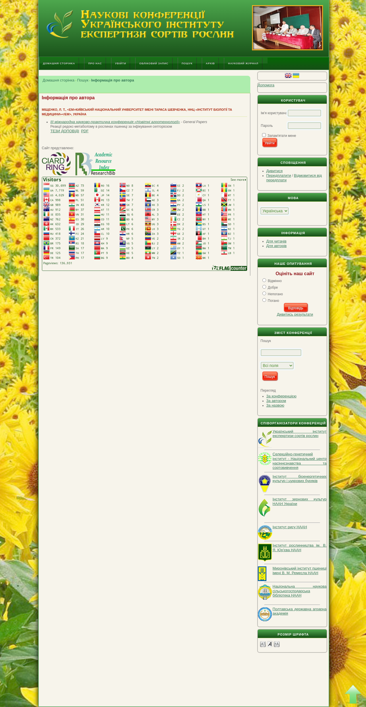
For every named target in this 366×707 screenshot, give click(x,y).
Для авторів (276, 246)
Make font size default (270, 643)
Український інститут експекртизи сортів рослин (300, 433)
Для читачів (276, 241)
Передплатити (278, 175)
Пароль (267, 126)
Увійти (120, 63)
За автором (276, 401)
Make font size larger (277, 643)
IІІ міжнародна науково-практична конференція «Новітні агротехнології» (115, 122)
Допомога (266, 85)
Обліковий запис (153, 63)
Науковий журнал (243, 63)
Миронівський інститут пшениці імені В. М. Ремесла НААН (300, 570)
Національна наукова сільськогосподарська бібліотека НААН (300, 590)
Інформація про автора (112, 80)
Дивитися (274, 171)
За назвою (275, 405)
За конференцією (281, 396)
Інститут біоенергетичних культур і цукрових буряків (300, 478)
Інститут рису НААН (290, 527)
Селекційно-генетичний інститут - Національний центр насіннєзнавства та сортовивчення (300, 461)
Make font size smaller (263, 643)
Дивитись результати (295, 314)
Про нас (95, 63)
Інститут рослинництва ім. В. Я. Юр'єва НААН (300, 547)
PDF (84, 131)
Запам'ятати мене (282, 136)
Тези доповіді (65, 131)
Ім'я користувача (274, 113)
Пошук (187, 63)
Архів (210, 63)
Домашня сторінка (59, 63)
